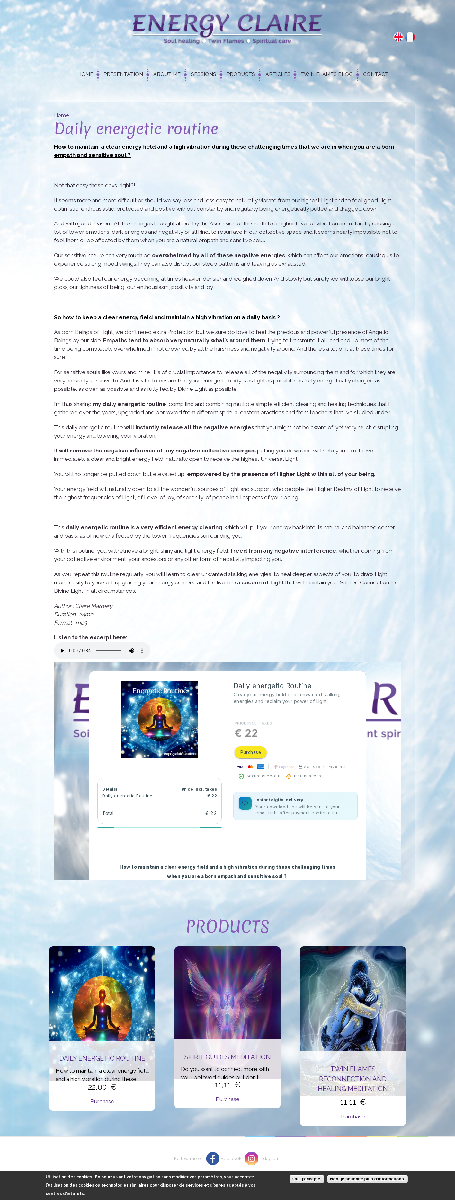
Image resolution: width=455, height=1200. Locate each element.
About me (167, 74)
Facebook (231, 1158)
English (398, 37)
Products (241, 74)
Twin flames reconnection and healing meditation (353, 1078)
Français (410, 37)
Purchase (102, 1101)
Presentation (123, 74)
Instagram (270, 1158)
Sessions (203, 74)
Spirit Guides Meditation (227, 1057)
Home (85, 74)
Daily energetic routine (102, 1058)
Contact (375, 74)
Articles (277, 74)
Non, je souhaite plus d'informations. (367, 1179)
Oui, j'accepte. (306, 1179)
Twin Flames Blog (326, 74)
